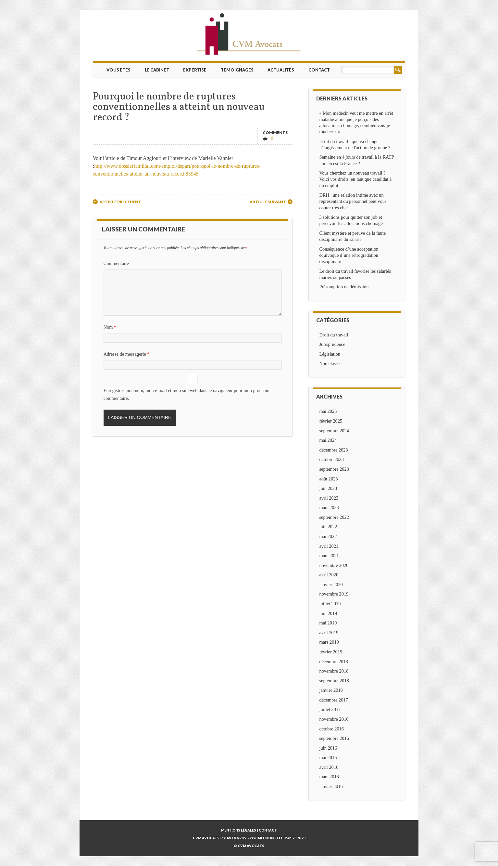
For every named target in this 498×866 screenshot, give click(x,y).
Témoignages (237, 69)
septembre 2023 (334, 469)
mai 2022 (328, 536)
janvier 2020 (330, 584)
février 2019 (330, 651)
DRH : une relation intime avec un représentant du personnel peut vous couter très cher (352, 201)
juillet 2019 (330, 603)
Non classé (329, 363)
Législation (329, 354)
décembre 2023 (333, 450)
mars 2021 (329, 555)
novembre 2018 (333, 671)
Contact (319, 69)
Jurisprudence (332, 344)
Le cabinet (157, 69)
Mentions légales (238, 830)
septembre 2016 (334, 738)
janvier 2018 (330, 690)
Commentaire (116, 263)
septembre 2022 (334, 517)
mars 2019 (329, 642)
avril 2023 (328, 498)
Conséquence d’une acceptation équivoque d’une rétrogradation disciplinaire (348, 255)
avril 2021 (328, 546)
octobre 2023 (331, 459)
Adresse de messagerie (127, 354)
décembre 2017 (333, 699)
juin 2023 (328, 488)
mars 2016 (329, 776)
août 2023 (328, 478)
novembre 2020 (333, 565)
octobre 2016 (331, 728)
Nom (111, 327)
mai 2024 (328, 440)
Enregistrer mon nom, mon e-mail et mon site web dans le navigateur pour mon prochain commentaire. (186, 394)
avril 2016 (328, 767)
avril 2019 (328, 632)
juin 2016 (328, 748)
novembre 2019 (333, 594)
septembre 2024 (334, 430)
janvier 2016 (330, 786)
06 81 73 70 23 (294, 838)
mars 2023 (329, 507)
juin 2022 (328, 526)
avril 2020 (328, 574)
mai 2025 (328, 411)
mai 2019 (328, 622)
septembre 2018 (334, 680)
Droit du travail (333, 334)
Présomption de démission (343, 286)
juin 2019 (328, 613)
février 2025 (330, 421)
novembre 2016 (333, 719)
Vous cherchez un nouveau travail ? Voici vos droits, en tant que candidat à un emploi (355, 179)
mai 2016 (328, 757)
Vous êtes (118, 69)
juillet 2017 (330, 709)
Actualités (281, 69)
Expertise (194, 69)
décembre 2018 (333, 661)
